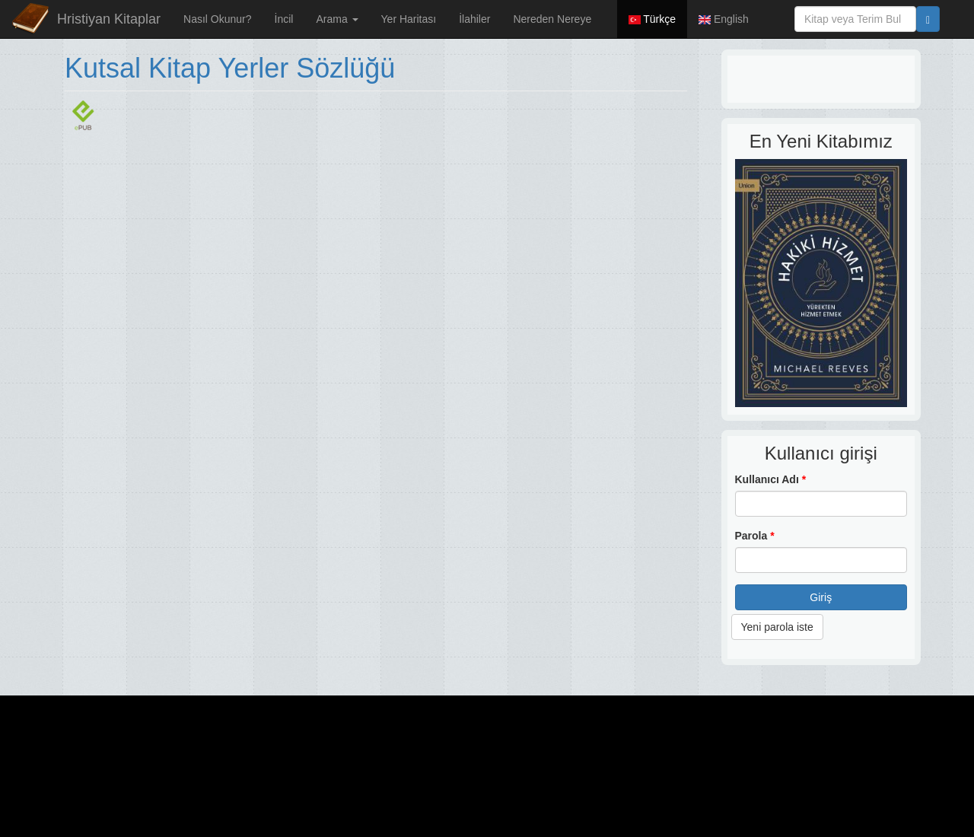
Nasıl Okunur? (217, 19)
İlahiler (474, 19)
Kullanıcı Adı (771, 479)
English (724, 19)
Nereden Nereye (552, 19)
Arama (337, 19)
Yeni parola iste (777, 627)
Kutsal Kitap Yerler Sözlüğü (230, 68)
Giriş (821, 597)
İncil (284, 19)
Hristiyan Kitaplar (109, 19)
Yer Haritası (409, 19)
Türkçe (652, 19)
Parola (755, 536)
